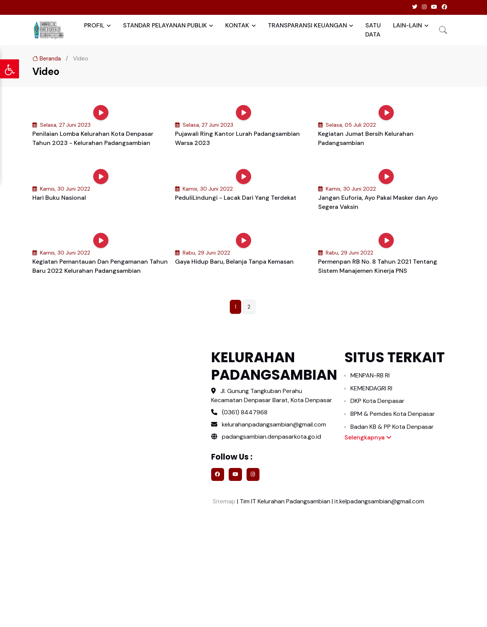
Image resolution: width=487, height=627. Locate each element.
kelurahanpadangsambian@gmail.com (274, 424)
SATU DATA (373, 29)
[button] (443, 30)
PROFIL (94, 25)
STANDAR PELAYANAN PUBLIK (165, 25)
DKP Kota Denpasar (377, 401)
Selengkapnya (368, 437)
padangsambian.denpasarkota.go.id (266, 437)
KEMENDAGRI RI (371, 388)
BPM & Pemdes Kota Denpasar (392, 414)
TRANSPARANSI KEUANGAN (307, 25)
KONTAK (237, 25)
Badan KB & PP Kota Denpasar (392, 427)
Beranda (46, 58)
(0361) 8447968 (244, 412)
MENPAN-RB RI (370, 375)
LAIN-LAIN (407, 25)
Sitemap (223, 501)
